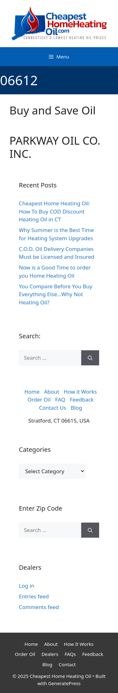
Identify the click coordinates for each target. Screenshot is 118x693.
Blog (76, 407)
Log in (26, 585)
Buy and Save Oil (52, 110)
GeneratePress (64, 683)
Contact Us (52, 407)
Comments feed (39, 607)
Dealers (50, 654)
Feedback (82, 399)
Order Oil (39, 399)
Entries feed (34, 596)
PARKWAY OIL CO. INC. (54, 147)
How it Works (80, 391)
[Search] (90, 357)
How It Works (78, 644)
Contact (67, 664)
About (51, 391)
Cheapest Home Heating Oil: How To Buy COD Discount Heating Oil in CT (54, 211)
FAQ (60, 399)
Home (31, 391)
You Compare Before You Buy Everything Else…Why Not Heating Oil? (55, 294)
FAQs (70, 654)
